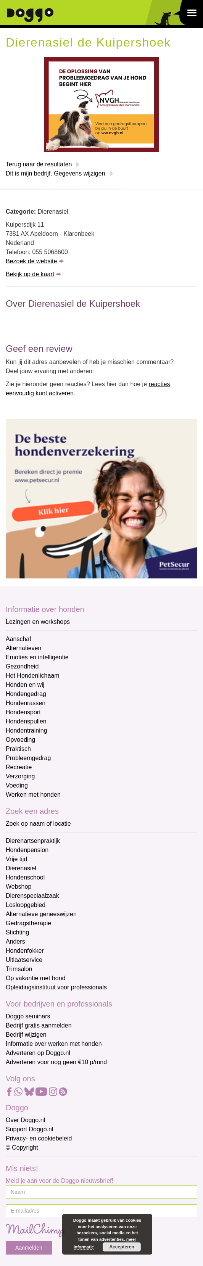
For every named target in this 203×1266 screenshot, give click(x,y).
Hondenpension (27, 850)
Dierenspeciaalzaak (32, 895)
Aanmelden (28, 1248)
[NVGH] (101, 104)
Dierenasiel (21, 868)
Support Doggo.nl (29, 1129)
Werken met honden (33, 794)
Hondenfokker (25, 950)
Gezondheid (22, 666)
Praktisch (18, 749)
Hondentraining (26, 730)
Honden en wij (25, 684)
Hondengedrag (26, 694)
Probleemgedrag (28, 758)
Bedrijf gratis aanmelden (39, 1025)
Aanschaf (18, 639)
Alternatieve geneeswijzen (41, 914)
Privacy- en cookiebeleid (39, 1138)
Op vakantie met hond (36, 978)
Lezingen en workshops (38, 622)
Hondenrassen (25, 703)
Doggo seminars (28, 1016)
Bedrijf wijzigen (26, 1034)
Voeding (17, 785)
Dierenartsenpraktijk (33, 841)
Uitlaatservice (24, 960)
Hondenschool (25, 877)
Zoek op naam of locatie (38, 823)
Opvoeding (20, 739)
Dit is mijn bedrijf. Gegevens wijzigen (55, 173)
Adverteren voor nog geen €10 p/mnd (56, 1062)
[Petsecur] (101, 498)
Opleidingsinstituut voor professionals (56, 987)
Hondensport (23, 712)
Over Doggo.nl (25, 1120)
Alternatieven (23, 648)
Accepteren (121, 1247)
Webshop (18, 886)
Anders (15, 941)
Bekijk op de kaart (30, 274)
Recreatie (19, 767)
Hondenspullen (26, 721)
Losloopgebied (25, 905)
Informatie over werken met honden (54, 1044)
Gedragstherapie (28, 923)
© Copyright (22, 1147)
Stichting (17, 932)
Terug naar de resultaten (39, 164)
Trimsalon (19, 969)
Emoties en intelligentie (37, 657)
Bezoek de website (31, 261)
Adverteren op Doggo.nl (38, 1053)
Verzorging (20, 776)
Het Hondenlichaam (33, 675)
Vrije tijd (16, 859)
